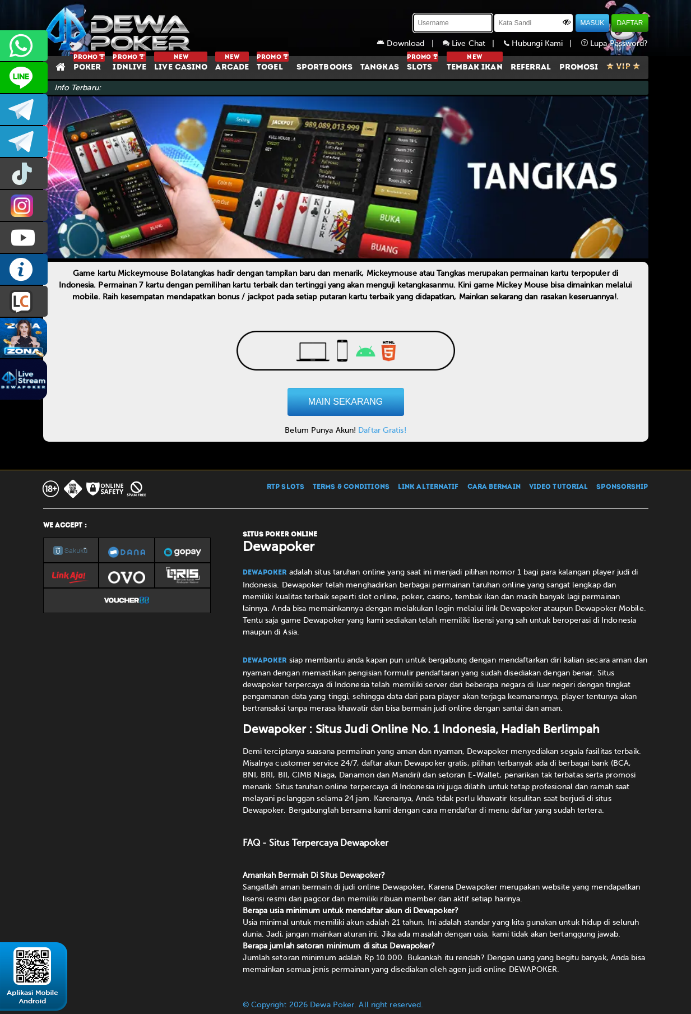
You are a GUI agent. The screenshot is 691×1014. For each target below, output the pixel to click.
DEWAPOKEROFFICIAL (24, 237)
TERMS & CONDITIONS (351, 487)
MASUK (593, 23)
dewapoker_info (24, 141)
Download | (410, 43)
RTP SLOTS (285, 487)
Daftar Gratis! (382, 430)
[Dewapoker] (118, 28)
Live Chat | (473, 43)
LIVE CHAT (24, 301)
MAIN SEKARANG (345, 401)
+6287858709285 (24, 45)
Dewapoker (265, 572)
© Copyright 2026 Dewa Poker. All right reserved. (333, 1005)
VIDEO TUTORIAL (558, 487)
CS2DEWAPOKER (24, 77)
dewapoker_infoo (24, 109)
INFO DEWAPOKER (24, 269)
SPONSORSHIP (622, 487)
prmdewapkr (24, 173)
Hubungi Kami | (542, 43)
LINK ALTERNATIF (428, 487)
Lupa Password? (614, 43)
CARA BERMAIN (494, 487)
